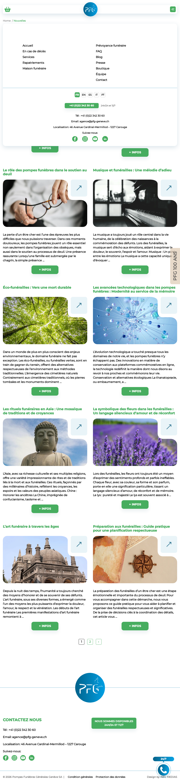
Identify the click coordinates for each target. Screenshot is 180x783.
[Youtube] (95, 139)
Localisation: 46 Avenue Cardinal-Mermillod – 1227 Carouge (90, 127)
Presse (100, 62)
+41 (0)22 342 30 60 (81, 105)
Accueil (28, 45)
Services (28, 57)
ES (90, 94)
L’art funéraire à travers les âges (31, 526)
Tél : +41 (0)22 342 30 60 (90, 115)
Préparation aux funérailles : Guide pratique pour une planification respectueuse (131, 528)
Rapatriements (33, 62)
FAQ (99, 51)
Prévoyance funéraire (111, 45)
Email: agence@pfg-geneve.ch (90, 121)
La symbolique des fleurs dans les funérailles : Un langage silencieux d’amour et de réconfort (134, 411)
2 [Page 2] (90, 641)
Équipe (101, 74)
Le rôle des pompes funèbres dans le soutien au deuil (45, 172)
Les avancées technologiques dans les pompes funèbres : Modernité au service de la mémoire (134, 289)
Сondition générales (80, 777)
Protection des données (110, 777)
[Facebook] (75, 139)
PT (102, 94)
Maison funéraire (34, 68)
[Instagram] (85, 139)
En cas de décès (34, 51)
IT (96, 94)
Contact (101, 80)
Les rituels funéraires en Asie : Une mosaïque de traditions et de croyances (42, 411)
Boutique (102, 68)
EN (83, 94)
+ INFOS (45, 269)
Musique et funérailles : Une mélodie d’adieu (132, 170)
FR (77, 94)
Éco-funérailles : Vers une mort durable (37, 287)
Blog (99, 57)
